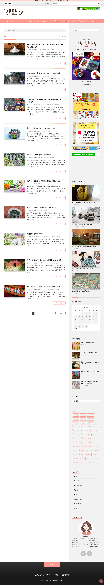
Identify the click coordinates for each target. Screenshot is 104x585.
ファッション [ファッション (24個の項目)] (76, 438)
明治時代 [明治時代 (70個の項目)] (82, 458)
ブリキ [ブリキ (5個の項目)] (84, 438)
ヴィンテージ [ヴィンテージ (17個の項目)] (94, 446)
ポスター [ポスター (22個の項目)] (75, 442)
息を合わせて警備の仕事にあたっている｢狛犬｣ (44, 73)
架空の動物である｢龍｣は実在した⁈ (81, 291)
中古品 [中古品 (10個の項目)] (75, 450)
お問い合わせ (39, 575)
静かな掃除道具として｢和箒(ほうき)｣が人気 (83, 202)
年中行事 (48, 131)
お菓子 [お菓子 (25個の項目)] (89, 423)
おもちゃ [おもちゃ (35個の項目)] (83, 423)
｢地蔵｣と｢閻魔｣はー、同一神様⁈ (39, 155)
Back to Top (52, 564)
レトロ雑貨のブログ (57, 580)
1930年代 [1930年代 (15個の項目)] (83, 415)
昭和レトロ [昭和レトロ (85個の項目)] (90, 458)
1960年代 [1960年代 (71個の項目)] (83, 419)
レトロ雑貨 (34, 21)
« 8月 (75, 328)
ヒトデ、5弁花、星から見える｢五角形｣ (41, 207)
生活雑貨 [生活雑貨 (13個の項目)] (75, 462)
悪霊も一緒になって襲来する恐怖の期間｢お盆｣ (44, 181)
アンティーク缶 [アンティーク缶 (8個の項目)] (86, 427)
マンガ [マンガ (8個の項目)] (91, 442)
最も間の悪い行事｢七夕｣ (36, 234)
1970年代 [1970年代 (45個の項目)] (90, 419)
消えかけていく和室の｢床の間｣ (89, 352)
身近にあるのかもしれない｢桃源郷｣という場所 (44, 260)
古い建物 (82, 21)
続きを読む (59, 63)
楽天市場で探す (86, 84)
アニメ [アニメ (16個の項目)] (94, 423)
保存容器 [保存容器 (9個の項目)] (97, 450)
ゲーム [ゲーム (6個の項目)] (84, 434)
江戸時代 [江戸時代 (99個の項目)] (97, 458)
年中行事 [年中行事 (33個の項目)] (75, 458)
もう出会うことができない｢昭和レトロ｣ (82, 224)
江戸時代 (52, 49)
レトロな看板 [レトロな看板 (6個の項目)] (76, 446)
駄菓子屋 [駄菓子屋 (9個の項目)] (90, 462)
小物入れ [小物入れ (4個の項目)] (88, 454)
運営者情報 (65, 575)
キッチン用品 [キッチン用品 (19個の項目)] (94, 431)
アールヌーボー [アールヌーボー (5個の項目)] (85, 431)
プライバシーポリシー (53, 575)
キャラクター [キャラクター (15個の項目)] (76, 434)
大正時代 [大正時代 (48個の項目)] (81, 454)
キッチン (21, 21)
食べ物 (94, 21)
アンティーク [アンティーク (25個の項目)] (76, 427)
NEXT (60, 313)
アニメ (48, 262)
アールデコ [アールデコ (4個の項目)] (76, 431)
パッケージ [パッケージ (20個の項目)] (95, 434)
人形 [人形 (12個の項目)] (80, 450)
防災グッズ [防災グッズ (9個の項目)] (83, 462)
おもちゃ (46, 21)
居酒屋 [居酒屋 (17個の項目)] (94, 454)
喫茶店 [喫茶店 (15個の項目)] (75, 454)
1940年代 (45, 236)
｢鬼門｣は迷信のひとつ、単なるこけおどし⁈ (43, 128)
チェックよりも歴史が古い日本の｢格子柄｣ (83, 268)
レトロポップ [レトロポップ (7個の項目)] (85, 446)
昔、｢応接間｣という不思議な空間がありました (84, 246)
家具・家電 (70, 21)
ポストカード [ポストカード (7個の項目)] (83, 442)
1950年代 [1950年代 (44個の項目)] (75, 419)
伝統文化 (44, 49)
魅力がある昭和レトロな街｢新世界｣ (90, 371)
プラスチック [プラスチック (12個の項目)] (91, 438)
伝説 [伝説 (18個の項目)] (91, 450)
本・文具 (58, 21)
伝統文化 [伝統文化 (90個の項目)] (85, 450)
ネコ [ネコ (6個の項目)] (89, 434)
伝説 (48, 49)
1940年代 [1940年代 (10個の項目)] (90, 415)
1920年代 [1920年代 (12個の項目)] (75, 415)
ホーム (10, 21)
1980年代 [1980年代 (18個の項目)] (75, 423)
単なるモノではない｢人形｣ (53, 3)
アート (44, 104)
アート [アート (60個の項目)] (94, 427)
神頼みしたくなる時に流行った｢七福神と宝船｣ (44, 286)
